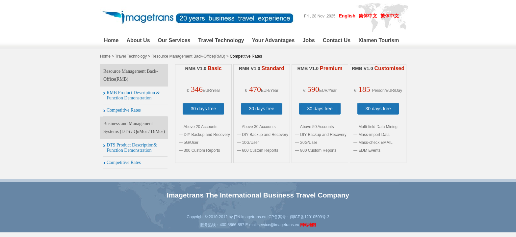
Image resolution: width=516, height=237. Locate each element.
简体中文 (368, 15)
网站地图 (308, 225)
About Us (138, 40)
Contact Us (336, 40)
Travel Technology (221, 40)
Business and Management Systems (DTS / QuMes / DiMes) (134, 127)
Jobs (308, 40)
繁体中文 (389, 15)
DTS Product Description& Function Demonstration (132, 148)
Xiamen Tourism (378, 40)
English (347, 15)
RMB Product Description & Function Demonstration (133, 95)
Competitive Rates (124, 110)
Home (111, 40)
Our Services (174, 40)
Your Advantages (273, 40)
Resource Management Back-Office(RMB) (188, 56)
